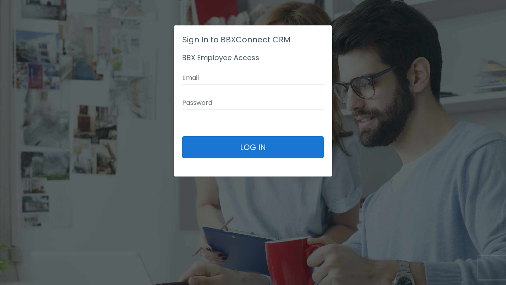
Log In (253, 147)
